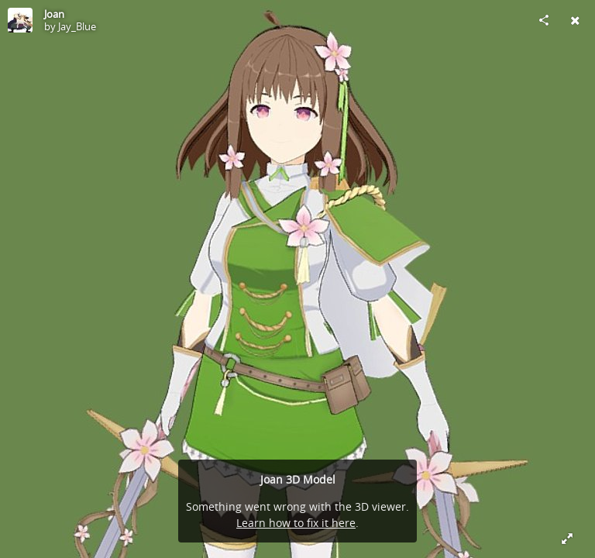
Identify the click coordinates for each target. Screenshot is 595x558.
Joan (54, 14)
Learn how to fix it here (296, 522)
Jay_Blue (77, 26)
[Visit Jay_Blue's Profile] (20, 20)
